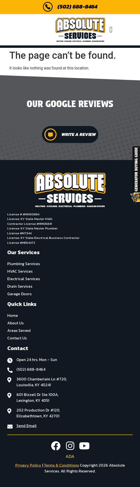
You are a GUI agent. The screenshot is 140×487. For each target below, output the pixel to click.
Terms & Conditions (61, 465)
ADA (70, 456)
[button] (111, 30)
